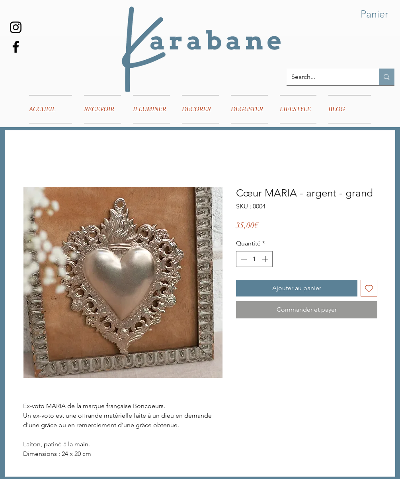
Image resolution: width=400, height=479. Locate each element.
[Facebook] (15, 47)
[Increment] (265, 259)
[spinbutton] (254, 259)
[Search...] (327, 77)
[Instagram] (15, 27)
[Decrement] (242, 259)
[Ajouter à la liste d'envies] (369, 288)
